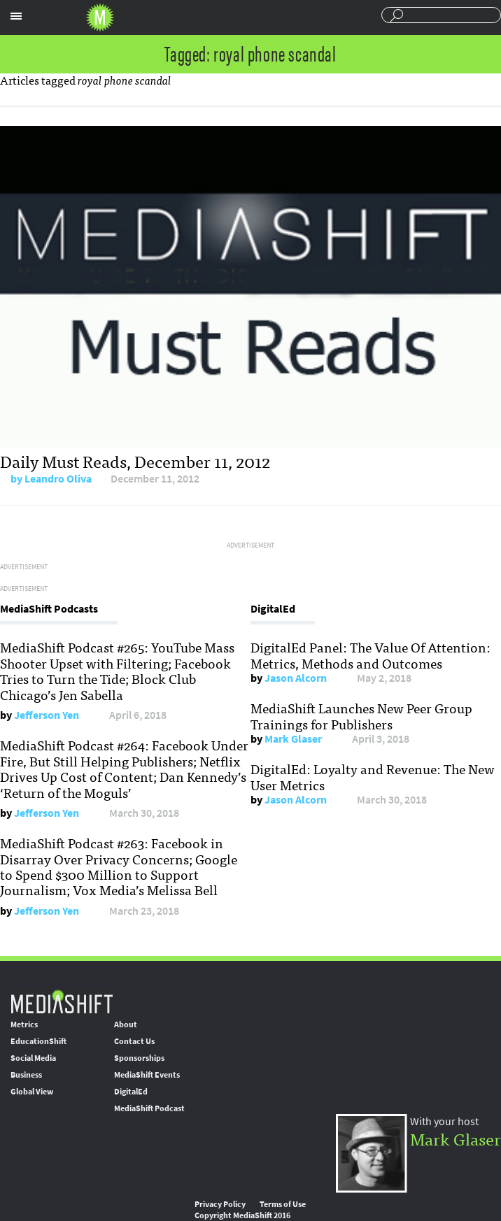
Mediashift (100, 17)
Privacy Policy (220, 1204)
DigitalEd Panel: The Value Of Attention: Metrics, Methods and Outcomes (370, 654)
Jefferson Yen (46, 715)
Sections (16, 16)
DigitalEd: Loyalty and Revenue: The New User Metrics (372, 776)
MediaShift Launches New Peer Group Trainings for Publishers (361, 715)
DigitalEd (131, 1091)
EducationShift (38, 1041)
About (125, 1024)
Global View (31, 1091)
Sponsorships (139, 1058)
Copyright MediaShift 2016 (242, 1215)
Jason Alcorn (295, 678)
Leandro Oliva (58, 478)
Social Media (33, 1058)
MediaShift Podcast (149, 1108)
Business (26, 1074)
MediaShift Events (147, 1074)
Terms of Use (283, 1204)
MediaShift (61, 1001)
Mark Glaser (293, 738)
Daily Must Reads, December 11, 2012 (135, 460)
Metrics (24, 1024)
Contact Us (134, 1041)
